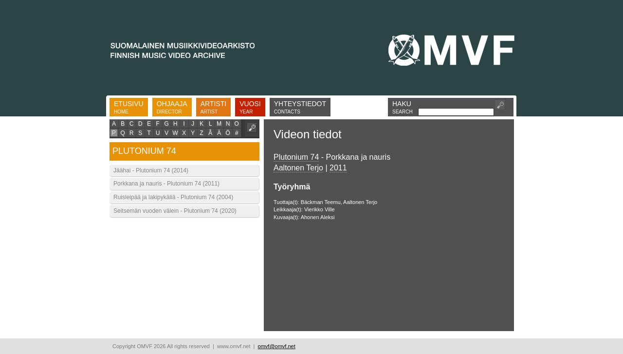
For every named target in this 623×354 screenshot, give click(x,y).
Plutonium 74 (296, 157)
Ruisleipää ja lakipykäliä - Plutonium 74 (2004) (173, 197)
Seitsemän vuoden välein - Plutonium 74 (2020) (175, 210)
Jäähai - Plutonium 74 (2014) (150, 170)
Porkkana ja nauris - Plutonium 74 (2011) (166, 183)
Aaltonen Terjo (298, 168)
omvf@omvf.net (276, 346)
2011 (338, 168)
